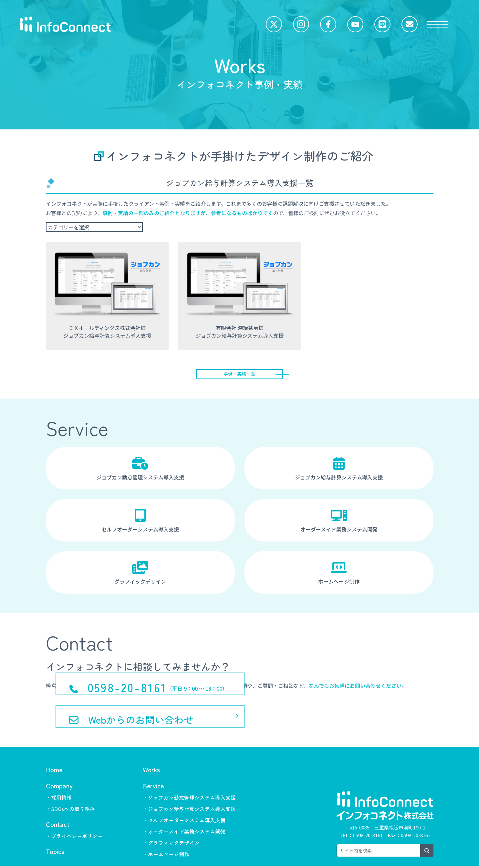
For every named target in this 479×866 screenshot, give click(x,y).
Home (54, 744)
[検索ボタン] (427, 825)
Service (153, 760)
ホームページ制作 (339, 576)
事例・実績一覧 (239, 375)
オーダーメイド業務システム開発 (339, 524)
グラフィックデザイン (140, 576)
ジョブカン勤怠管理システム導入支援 (140, 472)
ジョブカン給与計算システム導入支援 (339, 472)
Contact (58, 799)
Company (59, 760)
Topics (55, 826)
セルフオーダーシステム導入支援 (140, 524)
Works (151, 744)
